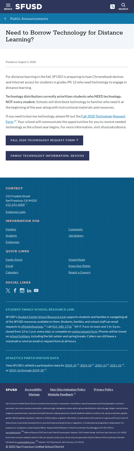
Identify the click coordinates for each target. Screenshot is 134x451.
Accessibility (33, 389)
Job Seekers (76, 235)
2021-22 (117, 365)
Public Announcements (29, 18)
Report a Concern (79, 272)
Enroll (9, 266)
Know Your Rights (80, 266)
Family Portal (14, 259)
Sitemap (34, 394)
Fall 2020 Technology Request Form (45, 140)
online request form (84, 331)
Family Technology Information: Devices (47, 155)
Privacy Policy (103, 389)
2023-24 (87, 365)
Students (11, 235)
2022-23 (102, 365)
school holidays (20, 336)
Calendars (12, 272)
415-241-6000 (16, 204)
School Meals (77, 259)
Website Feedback (62, 394)
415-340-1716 (63, 326)
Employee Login (16, 212)
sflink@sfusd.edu (33, 326)
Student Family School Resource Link (42, 317)
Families (11, 229)
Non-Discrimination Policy (68, 389)
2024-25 (72, 365)
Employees (12, 242)
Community (76, 229)
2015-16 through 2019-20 (27, 370)
